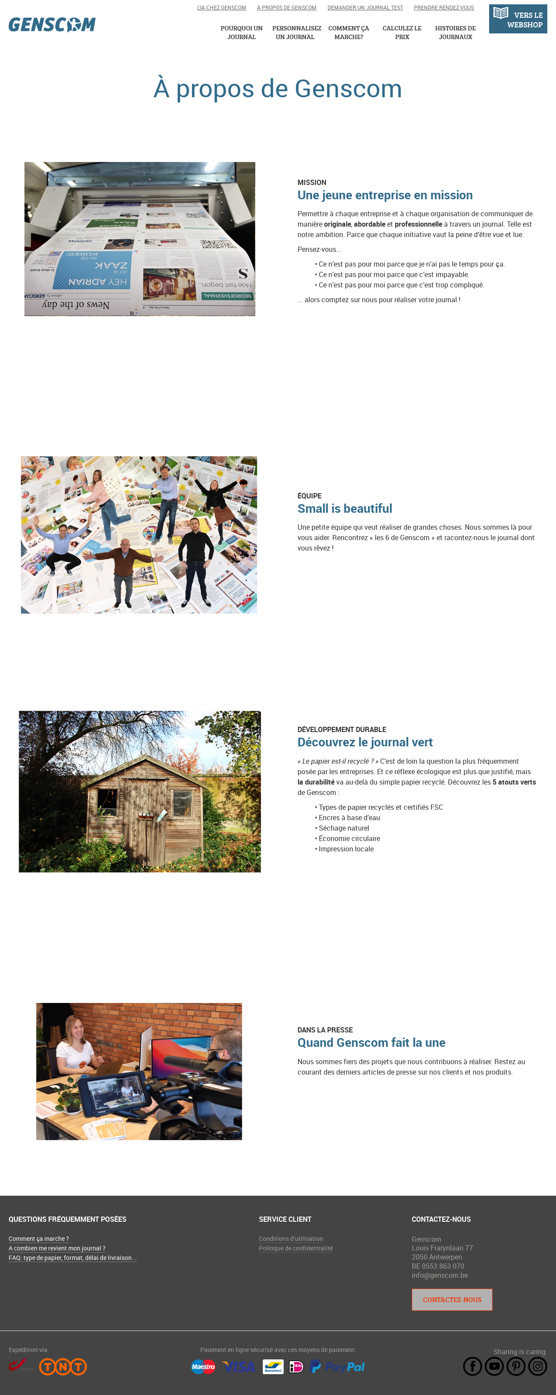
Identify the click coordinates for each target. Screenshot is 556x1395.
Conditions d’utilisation (291, 1238)
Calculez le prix (402, 32)
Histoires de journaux (455, 32)
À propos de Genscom (287, 7)
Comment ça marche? (348, 32)
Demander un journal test (365, 7)
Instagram (537, 1366)
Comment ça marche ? (39, 1238)
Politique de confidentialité (296, 1248)
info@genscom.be (440, 1275)
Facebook (472, 1366)
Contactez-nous (452, 1299)
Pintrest (516, 1366)
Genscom (52, 25)
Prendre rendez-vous (444, 7)
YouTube (494, 1366)
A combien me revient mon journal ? (57, 1248)
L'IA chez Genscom (221, 7)
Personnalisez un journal (295, 32)
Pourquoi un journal (242, 32)
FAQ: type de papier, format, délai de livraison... (73, 1257)
